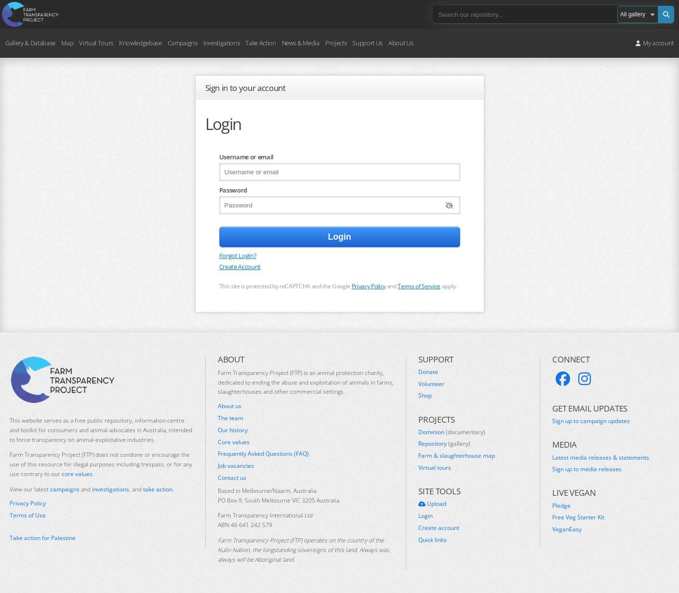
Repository (444, 444)
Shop (425, 396)
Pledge (561, 506)
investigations (110, 489)
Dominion (451, 432)
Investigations (221, 43)
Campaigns (183, 43)
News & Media (301, 43)
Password (233, 190)
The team (230, 418)
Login (425, 516)
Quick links (432, 540)
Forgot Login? (238, 255)
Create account (438, 528)
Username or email (246, 157)
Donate (428, 372)
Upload (432, 504)
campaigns (65, 489)
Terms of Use (28, 515)
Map (67, 43)
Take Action (260, 43)
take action (158, 489)
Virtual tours (434, 468)
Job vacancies (236, 466)
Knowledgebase (140, 43)
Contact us (232, 478)
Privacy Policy (369, 286)
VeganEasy (567, 529)
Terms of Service (419, 286)
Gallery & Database (30, 43)
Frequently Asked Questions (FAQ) (263, 454)
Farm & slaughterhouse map (456, 456)
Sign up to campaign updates (591, 421)
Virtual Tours (96, 43)
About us (229, 406)
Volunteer (431, 384)
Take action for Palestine (43, 538)
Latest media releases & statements (600, 458)
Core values (234, 442)
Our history (233, 430)
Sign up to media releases (587, 469)
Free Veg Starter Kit (578, 517)
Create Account (240, 266)
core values (77, 474)
